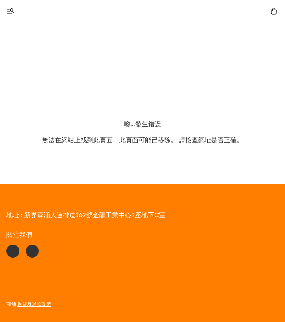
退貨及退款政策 (34, 304)
